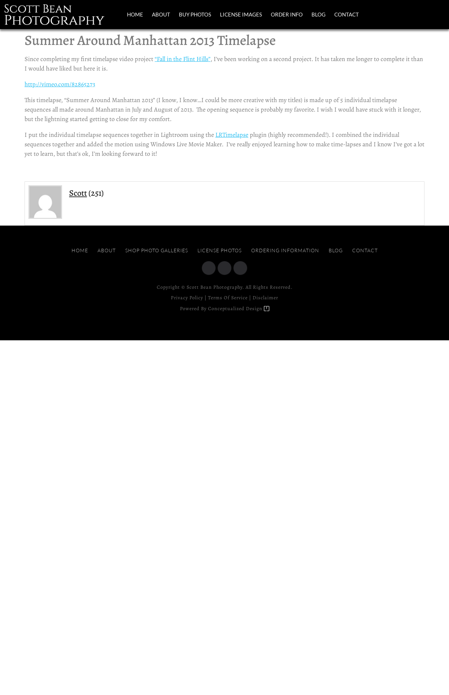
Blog (318, 14)
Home (135, 14)
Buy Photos (195, 14)
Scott (78, 193)
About (161, 14)
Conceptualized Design (238, 308)
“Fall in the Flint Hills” (182, 59)
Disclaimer (265, 297)
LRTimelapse (231, 135)
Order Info (287, 14)
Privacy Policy (187, 297)
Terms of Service (228, 297)
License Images (241, 14)
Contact (346, 14)
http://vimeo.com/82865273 (60, 84)
